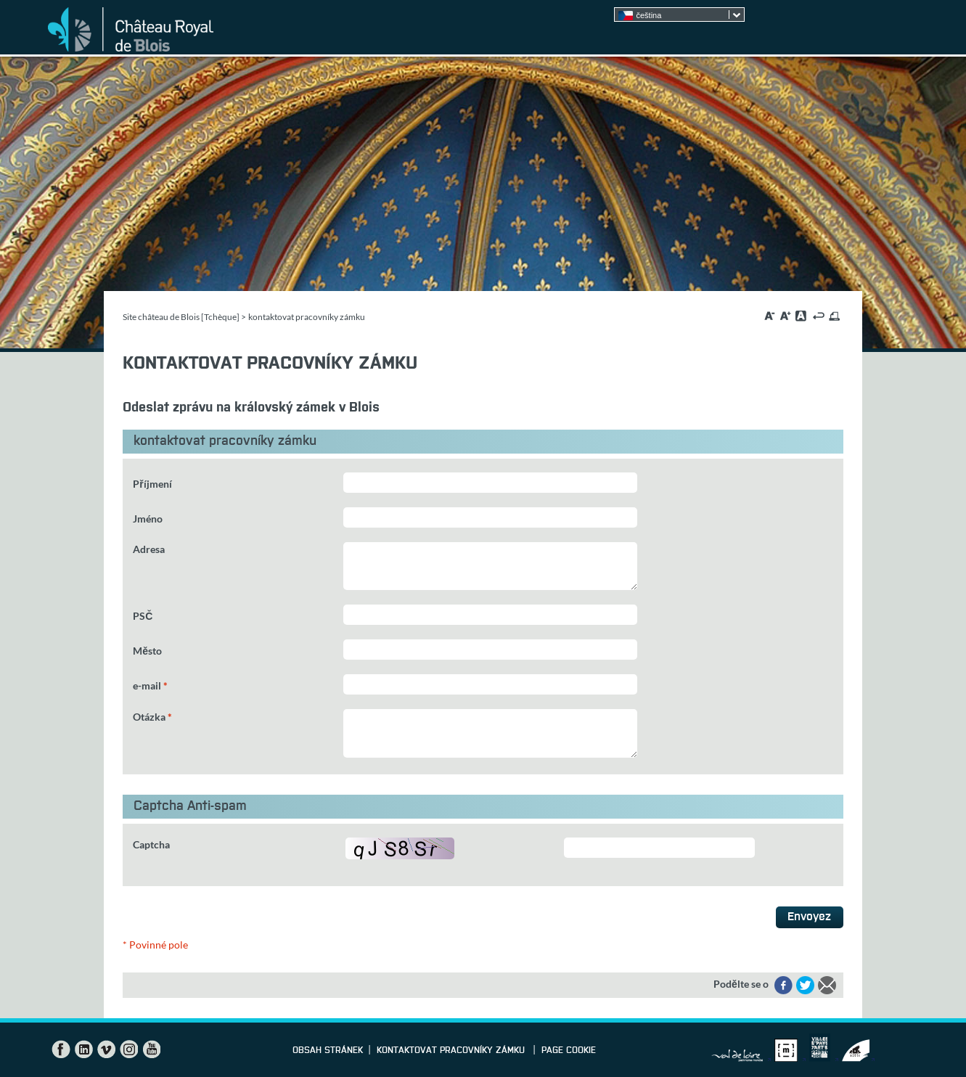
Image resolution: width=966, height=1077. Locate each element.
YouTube (151, 1049)
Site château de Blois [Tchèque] (181, 316)
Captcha (151, 844)
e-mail (150, 685)
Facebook (61, 1049)
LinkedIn (83, 1049)
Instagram (128, 1049)
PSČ (142, 616)
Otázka (152, 717)
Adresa (149, 549)
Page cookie (568, 1051)
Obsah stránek (327, 1051)
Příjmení (152, 484)
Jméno (148, 518)
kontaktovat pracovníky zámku (452, 1051)
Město (147, 650)
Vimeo (106, 1049)
